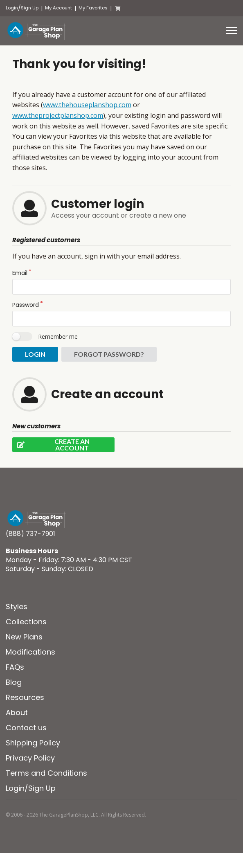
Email (19, 273)
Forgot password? (109, 354)
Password (25, 305)
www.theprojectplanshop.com (57, 115)
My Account (58, 8)
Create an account (51, 444)
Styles (16, 606)
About (17, 712)
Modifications (30, 652)
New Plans (24, 637)
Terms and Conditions (46, 773)
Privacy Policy (30, 758)
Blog (14, 682)
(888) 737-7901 (30, 533)
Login (12, 8)
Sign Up (29, 8)
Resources (25, 697)
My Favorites (93, 8)
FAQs (15, 667)
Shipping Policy (33, 743)
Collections (26, 622)
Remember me (58, 336)
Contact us (26, 727)
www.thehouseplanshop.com (87, 104)
